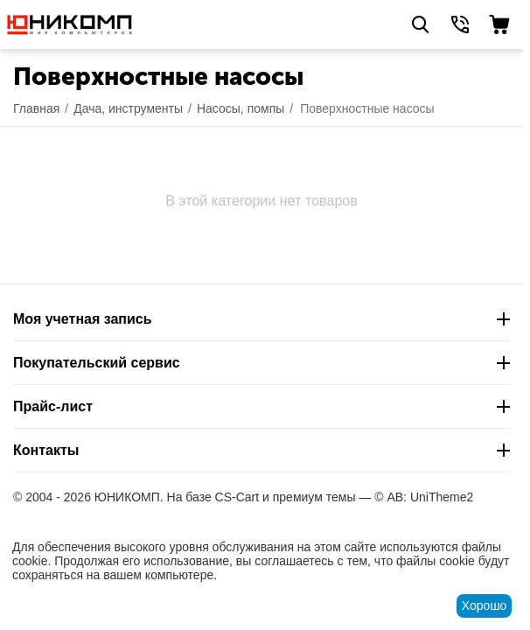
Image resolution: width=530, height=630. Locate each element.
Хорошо (484, 605)
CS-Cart (237, 497)
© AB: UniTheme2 (423, 497)
